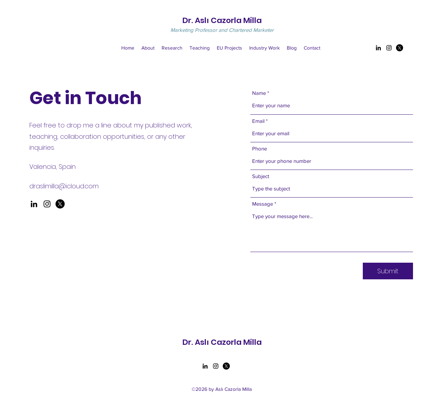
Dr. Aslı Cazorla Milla (222, 20)
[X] (60, 204)
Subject (260, 176)
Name (259, 93)
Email (258, 121)
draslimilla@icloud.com (64, 186)
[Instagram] (388, 47)
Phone (259, 148)
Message (262, 203)
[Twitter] (399, 47)
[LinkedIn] (378, 47)
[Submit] (388, 271)
